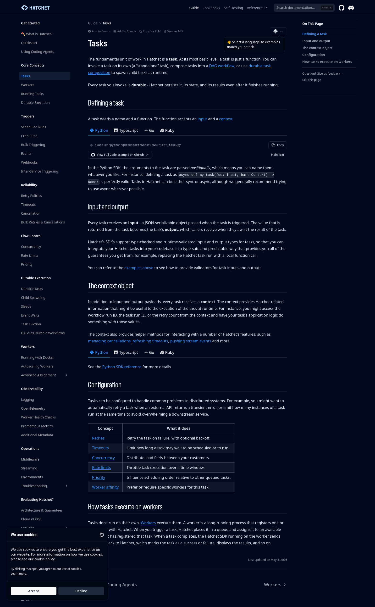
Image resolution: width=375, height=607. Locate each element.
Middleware (30, 459)
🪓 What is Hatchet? (36, 34)
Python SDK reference (122, 366)
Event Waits (30, 315)
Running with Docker (37, 357)
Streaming (29, 468)
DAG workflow (221, 65)
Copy (277, 145)
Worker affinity (105, 487)
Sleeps (26, 306)
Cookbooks (211, 8)
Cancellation (30, 213)
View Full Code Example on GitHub (120, 155)
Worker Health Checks (38, 417)
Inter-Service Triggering (39, 171)
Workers (27, 85)
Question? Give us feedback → (323, 74)
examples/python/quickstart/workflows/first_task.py (138, 145)
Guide (194, 8)
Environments (32, 477)
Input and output (316, 41)
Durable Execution (35, 102)
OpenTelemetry (33, 408)
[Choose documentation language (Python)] (278, 31)
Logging (27, 399)
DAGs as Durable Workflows (43, 333)
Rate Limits (30, 255)
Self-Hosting (233, 8)
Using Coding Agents (37, 51)
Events (26, 153)
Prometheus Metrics (37, 426)
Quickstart (29, 42)
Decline (81, 591)
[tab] (99, 131)
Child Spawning (33, 297)
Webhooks (29, 162)
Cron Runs (29, 136)
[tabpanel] (187, 166)
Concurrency (31, 246)
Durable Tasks (32, 288)
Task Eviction (31, 324)
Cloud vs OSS (31, 519)
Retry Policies (31, 195)
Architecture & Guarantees (42, 510)
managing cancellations (109, 341)
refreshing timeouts (150, 341)
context (225, 119)
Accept (33, 591)
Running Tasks (32, 93)
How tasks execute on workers (327, 61)
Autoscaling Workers (37, 366)
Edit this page (311, 80)
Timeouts (28, 204)
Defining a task (314, 34)
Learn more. (19, 574)
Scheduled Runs (33, 127)
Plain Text (277, 155)
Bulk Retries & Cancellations (43, 222)
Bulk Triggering (33, 144)
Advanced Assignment (44, 375)
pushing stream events (190, 341)
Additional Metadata (37, 435)
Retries (98, 438)
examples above (138, 267)
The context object (317, 47)
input (202, 119)
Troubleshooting (44, 486)
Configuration (313, 54)
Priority (27, 264)
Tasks (25, 76)
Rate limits (101, 467)
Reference (257, 8)
